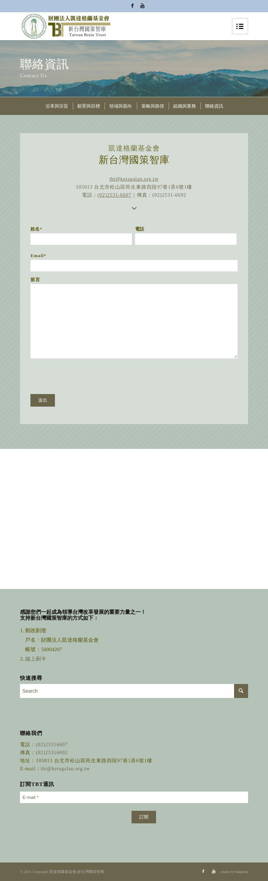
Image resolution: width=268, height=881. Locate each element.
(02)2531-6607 (115, 195)
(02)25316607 (52, 744)
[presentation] (83, 376)
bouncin (241, 871)
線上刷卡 (36, 659)
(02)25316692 (52, 752)
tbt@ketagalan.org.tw (134, 179)
